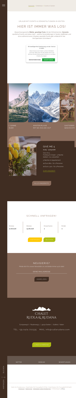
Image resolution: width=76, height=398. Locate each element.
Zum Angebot (49, 176)
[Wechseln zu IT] (2, 377)
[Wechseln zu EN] (4, 377)
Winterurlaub (61, 127)
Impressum (21, 393)
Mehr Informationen (35, 59)
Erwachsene (49, 232)
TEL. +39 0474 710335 (25, 334)
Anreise (14, 232)
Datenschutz (28, 393)
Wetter (19, 367)
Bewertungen (64, 367)
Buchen (3, 366)
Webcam (41, 367)
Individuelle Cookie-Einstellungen (42, 393)
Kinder (68, 232)
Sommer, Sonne (27, 131)
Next (43, 133)
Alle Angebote (41, 188)
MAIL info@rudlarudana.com (54, 334)
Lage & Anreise (41, 349)
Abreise (31, 232)
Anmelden (42, 284)
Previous (39, 133)
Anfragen (3, 381)
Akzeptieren (48, 59)
